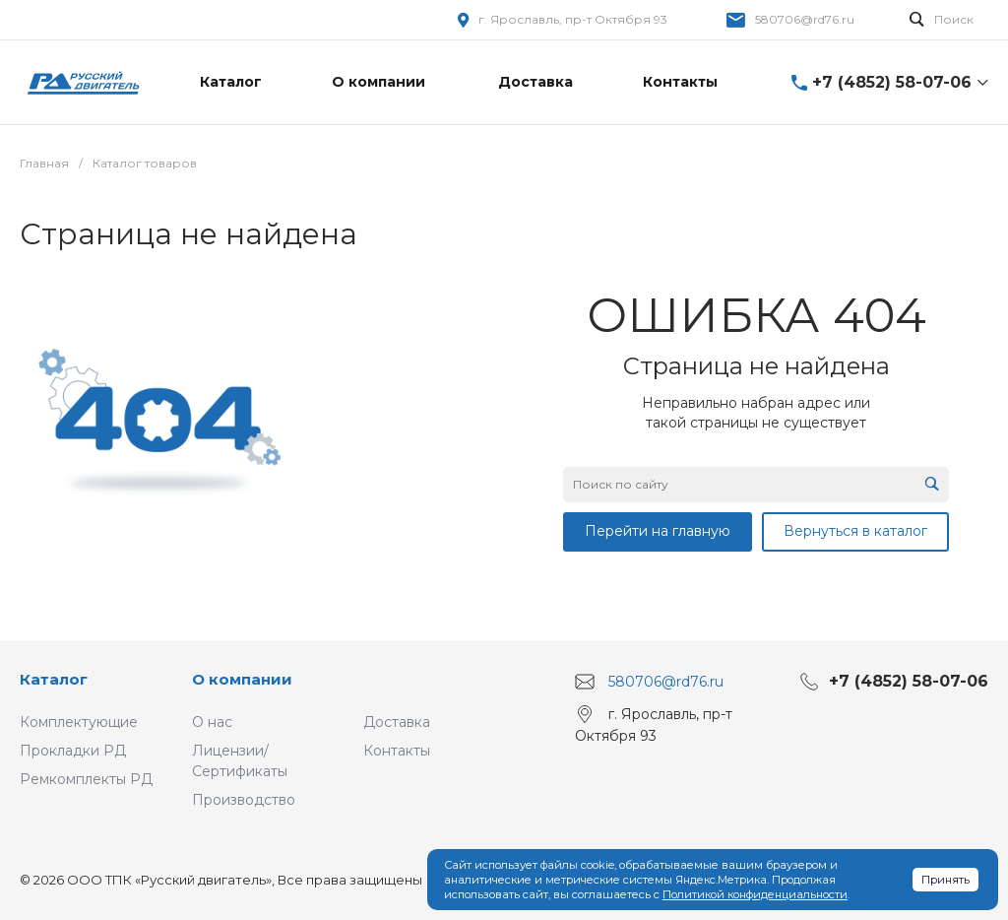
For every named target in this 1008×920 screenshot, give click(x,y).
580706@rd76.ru (804, 19)
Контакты (396, 750)
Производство (243, 800)
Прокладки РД (73, 750)
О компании (242, 679)
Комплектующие (79, 722)
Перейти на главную (657, 531)
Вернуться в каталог (855, 531)
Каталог (54, 679)
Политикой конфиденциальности (755, 894)
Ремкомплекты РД (86, 779)
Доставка (396, 722)
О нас (212, 722)
